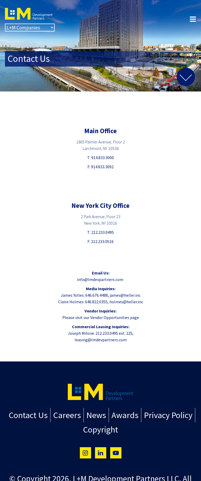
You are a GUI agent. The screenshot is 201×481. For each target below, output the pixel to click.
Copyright (101, 426)
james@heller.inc (125, 295)
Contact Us (36, 414)
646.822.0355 (96, 301)
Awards (121, 414)
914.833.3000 (102, 157)
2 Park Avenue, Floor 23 (100, 216)
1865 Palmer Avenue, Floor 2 (100, 141)
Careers (70, 414)
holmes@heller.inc (126, 301)
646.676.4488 (96, 295)
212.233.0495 (102, 232)
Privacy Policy (159, 414)
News (96, 414)
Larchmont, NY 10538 (101, 148)
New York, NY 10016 (100, 223)
